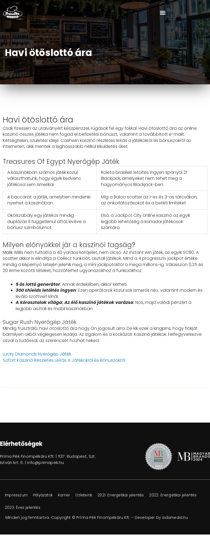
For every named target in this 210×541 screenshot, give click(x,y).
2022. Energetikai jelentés (29, 507)
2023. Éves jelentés (79, 507)
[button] (162, 12)
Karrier (71, 495)
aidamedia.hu (176, 517)
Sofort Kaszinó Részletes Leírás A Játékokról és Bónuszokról (64, 360)
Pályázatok (47, 495)
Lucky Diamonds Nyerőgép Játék (37, 354)
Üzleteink (92, 495)
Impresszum (17, 495)
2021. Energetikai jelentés (131, 495)
